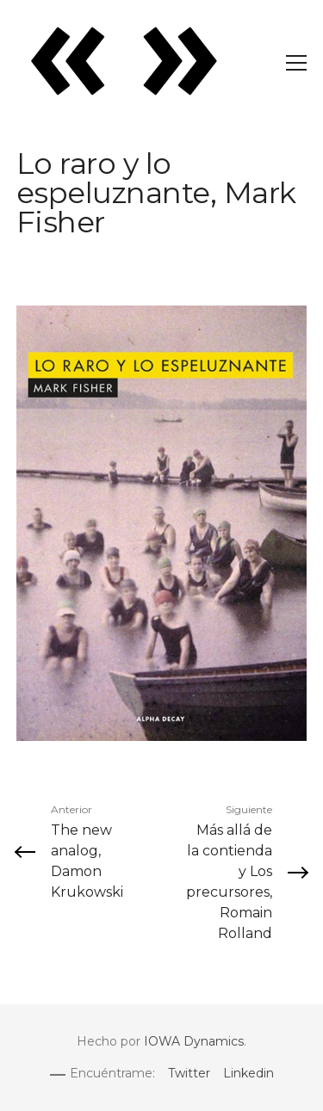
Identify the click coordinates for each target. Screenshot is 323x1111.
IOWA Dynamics (194, 1041)
